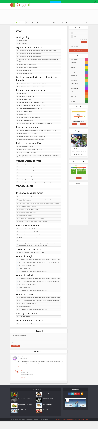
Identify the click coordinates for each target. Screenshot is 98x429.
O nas (56, 419)
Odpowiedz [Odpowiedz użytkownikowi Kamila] (23, 377)
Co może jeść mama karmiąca (25, 398)
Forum (33, 22)
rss (82, 394)
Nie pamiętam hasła (83, 39)
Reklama (72, 419)
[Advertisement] (60, 10)
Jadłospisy (39, 22)
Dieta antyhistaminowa (48, 409)
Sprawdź (78, 177)
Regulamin (60, 419)
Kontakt (86, 419)
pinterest (78, 394)
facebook (69, 394)
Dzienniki (55, 22)
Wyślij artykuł (77, 419)
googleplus (75, 394)
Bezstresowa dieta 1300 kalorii (25, 404)
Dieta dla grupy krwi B (48, 398)
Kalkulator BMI (64, 22)
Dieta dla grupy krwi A (23, 393)
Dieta (12, 22)
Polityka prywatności (67, 419)
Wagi (75, 123)
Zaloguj (84, 41)
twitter (72, 394)
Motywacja (48, 22)
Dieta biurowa (78, 149)
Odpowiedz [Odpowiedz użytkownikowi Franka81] (21, 365)
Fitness (28, 22)
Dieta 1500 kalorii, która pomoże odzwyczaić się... (25, 410)
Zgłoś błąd (82, 419)
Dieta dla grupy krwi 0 (47, 393)
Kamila (21, 370)
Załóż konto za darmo (78, 50)
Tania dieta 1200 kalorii (48, 404)
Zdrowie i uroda (20, 22)
